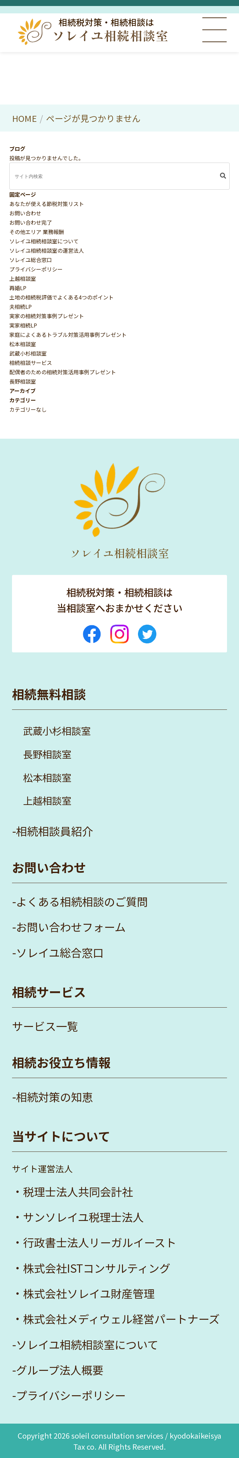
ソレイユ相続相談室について (44, 241)
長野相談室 (22, 381)
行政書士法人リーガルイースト (99, 1242)
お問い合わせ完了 (30, 222)
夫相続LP (20, 306)
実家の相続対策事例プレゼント (46, 316)
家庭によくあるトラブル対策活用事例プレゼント (68, 335)
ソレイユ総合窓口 (30, 260)
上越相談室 (22, 278)
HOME (24, 118)
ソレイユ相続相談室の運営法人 (46, 250)
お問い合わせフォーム (71, 927)
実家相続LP (23, 325)
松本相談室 (22, 344)
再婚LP (17, 288)
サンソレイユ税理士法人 (83, 1217)
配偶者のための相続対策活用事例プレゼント (62, 372)
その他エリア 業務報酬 (36, 232)
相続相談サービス (30, 363)
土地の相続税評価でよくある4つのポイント (61, 297)
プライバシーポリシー (36, 269)
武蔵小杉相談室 (28, 353)
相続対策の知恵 (54, 1097)
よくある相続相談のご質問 (82, 901)
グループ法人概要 (59, 1370)
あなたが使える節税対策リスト (46, 204)
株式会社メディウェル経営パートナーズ (121, 1319)
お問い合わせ (25, 213)
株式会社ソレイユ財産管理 (89, 1293)
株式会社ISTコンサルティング (96, 1268)
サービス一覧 (45, 1026)
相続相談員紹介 (54, 831)
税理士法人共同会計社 (78, 1192)
